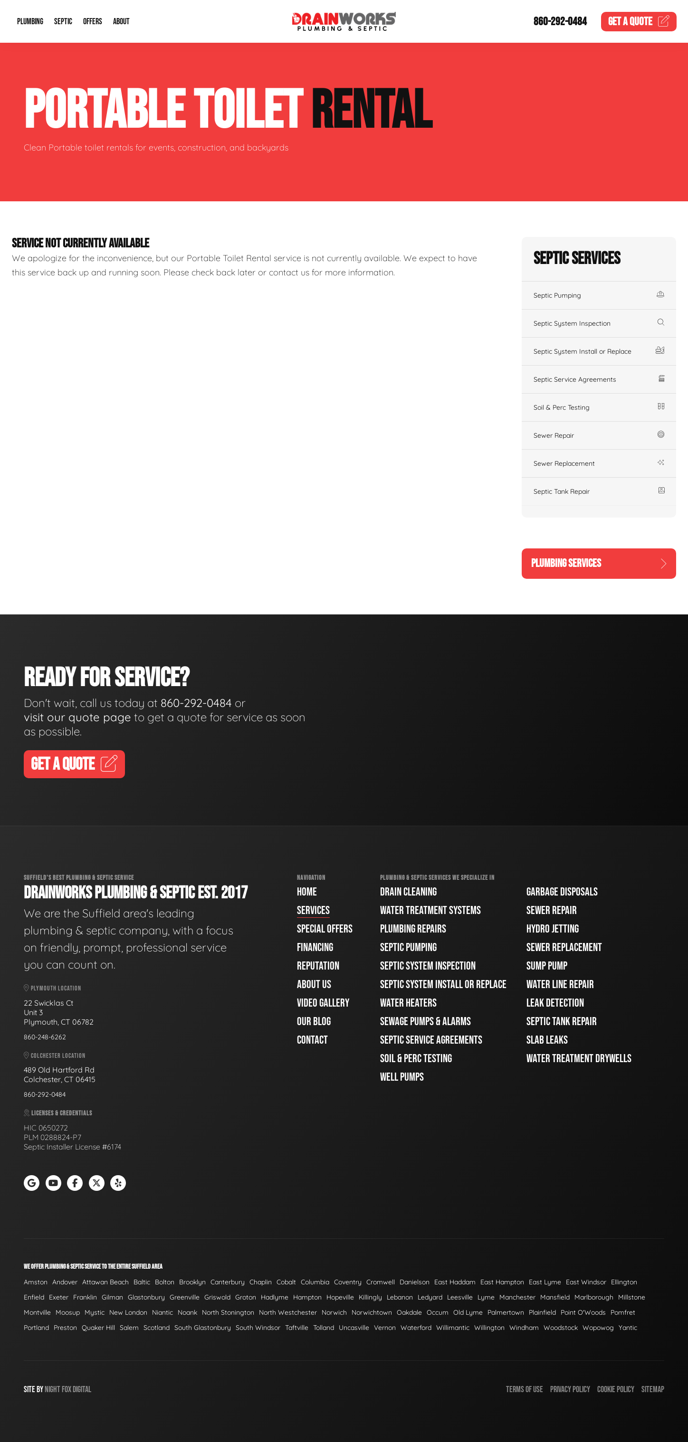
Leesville (460, 1297)
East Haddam (455, 1282)
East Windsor (586, 1282)
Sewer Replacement (599, 463)
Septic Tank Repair (599, 491)
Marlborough (593, 1297)
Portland (36, 1327)
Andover (64, 1282)
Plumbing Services (599, 563)
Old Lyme (468, 1312)
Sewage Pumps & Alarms (425, 1021)
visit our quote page (77, 717)
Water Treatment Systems (430, 910)
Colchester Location (55, 1056)
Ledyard (430, 1297)
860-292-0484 (560, 21)
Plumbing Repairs (413, 929)
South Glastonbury (202, 1327)
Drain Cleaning (408, 892)
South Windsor (258, 1327)
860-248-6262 (45, 1037)
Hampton (307, 1297)
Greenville (185, 1297)
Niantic (162, 1312)
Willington (489, 1327)
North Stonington (228, 1312)
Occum (438, 1312)
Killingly (370, 1297)
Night (52, 1390)
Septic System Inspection (599, 323)
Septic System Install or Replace (599, 351)
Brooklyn (192, 1282)
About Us (314, 984)
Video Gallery (323, 1003)
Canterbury (227, 1282)
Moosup (68, 1312)
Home (307, 892)
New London (128, 1312)
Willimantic (452, 1327)
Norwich (334, 1312)
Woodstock (561, 1327)
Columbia (315, 1282)
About (121, 22)
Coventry (348, 1282)
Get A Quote (74, 764)
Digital (82, 1390)
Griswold (217, 1297)
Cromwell (380, 1282)
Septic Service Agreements (599, 379)
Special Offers (325, 929)
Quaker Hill (98, 1327)
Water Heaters (408, 1003)
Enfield (34, 1297)
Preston (65, 1327)
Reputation (318, 966)
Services (313, 910)
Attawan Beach (105, 1282)
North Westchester (288, 1312)
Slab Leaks (547, 1040)
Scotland (156, 1327)
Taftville (296, 1327)
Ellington (624, 1282)
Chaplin (260, 1282)
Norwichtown (372, 1312)
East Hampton (502, 1282)
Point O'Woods (583, 1312)
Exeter (58, 1297)
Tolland (323, 1327)
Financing (315, 947)
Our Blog (314, 1021)
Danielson (415, 1282)
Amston (36, 1282)
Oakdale (409, 1312)
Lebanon (400, 1297)
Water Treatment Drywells (578, 1058)
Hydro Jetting (552, 929)
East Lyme (545, 1282)
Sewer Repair (599, 435)
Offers (92, 22)
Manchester (517, 1297)
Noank (187, 1312)
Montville (37, 1312)
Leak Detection (555, 1003)
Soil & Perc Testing (599, 407)
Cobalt (286, 1282)
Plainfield (542, 1312)
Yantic (628, 1327)
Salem (129, 1327)
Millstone (631, 1297)
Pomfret (623, 1312)
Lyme (486, 1297)
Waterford (416, 1327)
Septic (63, 22)
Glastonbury (146, 1297)
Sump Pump (546, 966)
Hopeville (340, 1297)
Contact (312, 1040)
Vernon (385, 1327)
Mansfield (555, 1297)
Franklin (85, 1297)
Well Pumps (402, 1077)
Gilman (112, 1297)
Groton (245, 1297)
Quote (639, 21)
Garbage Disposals (562, 892)
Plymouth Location (52, 988)
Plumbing (30, 22)
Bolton (164, 1282)
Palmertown (505, 1312)
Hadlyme (274, 1297)
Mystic (95, 1312)
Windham (524, 1327)
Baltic (142, 1282)
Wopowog (598, 1327)
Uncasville (354, 1327)
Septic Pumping (599, 295)
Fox (66, 1390)
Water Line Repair (560, 984)
